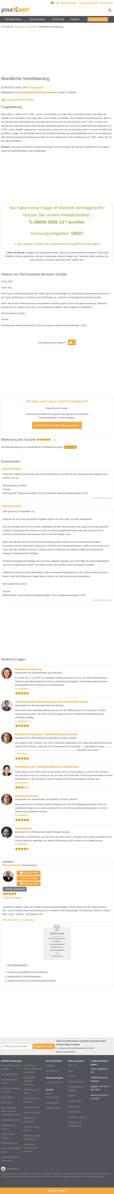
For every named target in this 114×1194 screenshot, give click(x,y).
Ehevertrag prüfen (31, 1112)
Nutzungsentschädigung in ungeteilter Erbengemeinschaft (46, 734)
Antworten (32, 27)
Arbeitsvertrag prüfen (11, 1120)
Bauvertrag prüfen (9, 1074)
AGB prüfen (6, 1102)
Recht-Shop (58, 19)
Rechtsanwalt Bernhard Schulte (38, 92)
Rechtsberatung (13, 19)
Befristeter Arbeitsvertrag (28, 669)
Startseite (19, 27)
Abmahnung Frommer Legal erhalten (30, 1147)
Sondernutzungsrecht (26, 796)
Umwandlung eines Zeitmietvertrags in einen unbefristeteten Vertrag (51, 702)
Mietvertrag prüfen (9, 1143)
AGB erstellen (7, 1097)
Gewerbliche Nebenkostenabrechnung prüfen (32, 1068)
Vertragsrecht (36, 87)
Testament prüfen (31, 1107)
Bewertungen (52, 1071)
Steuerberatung (37, 19)
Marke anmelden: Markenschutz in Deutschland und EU (11, 1111)
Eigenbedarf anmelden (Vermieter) (29, 1081)
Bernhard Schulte (12, 865)
